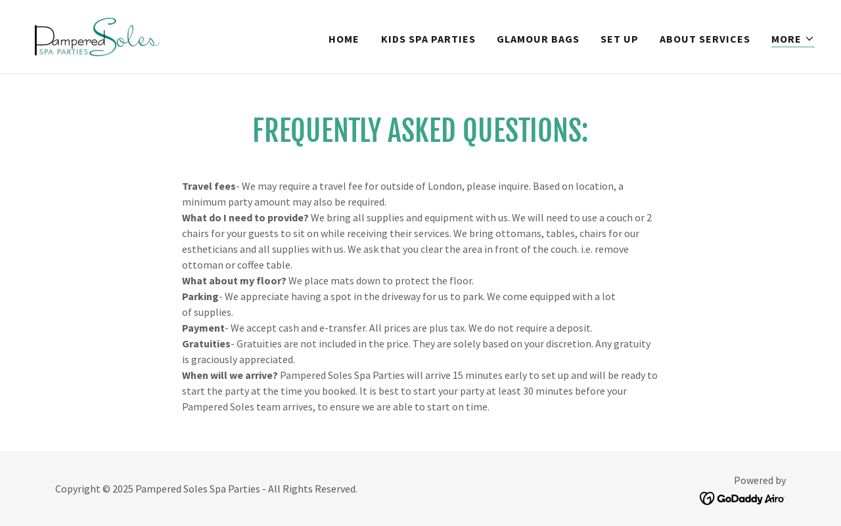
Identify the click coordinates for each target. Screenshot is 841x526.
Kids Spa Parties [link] (428, 38)
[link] (95, 35)
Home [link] (344, 38)
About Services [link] (705, 38)
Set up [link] (620, 38)
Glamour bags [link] (538, 38)
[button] (793, 39)
